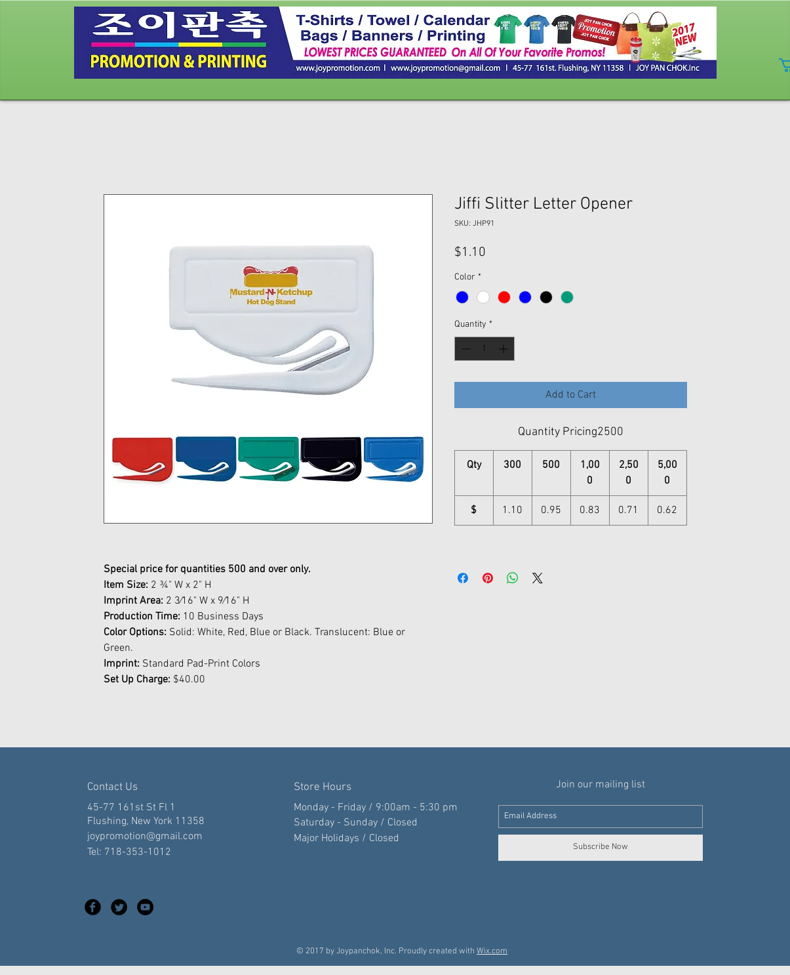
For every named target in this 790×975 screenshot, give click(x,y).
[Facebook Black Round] (93, 907)
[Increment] (504, 348)
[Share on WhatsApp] (513, 578)
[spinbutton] (484, 348)
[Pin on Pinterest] (488, 578)
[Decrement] (464, 348)
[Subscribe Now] (600, 848)
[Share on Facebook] (463, 578)
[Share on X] (537, 578)
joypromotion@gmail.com (145, 836)
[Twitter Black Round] (119, 907)
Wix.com (492, 951)
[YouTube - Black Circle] (145, 907)
